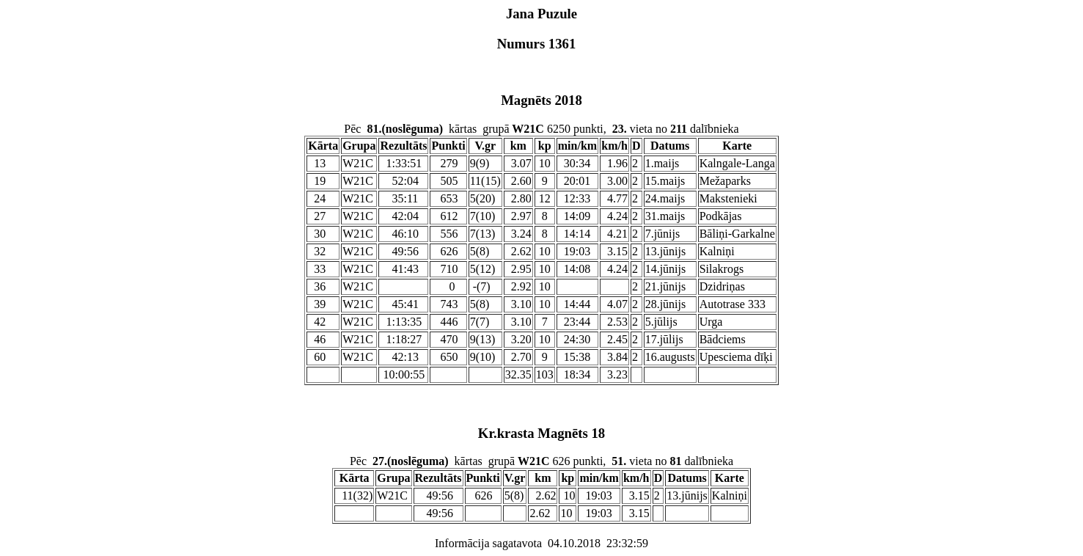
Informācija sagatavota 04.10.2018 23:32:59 (541, 543)
